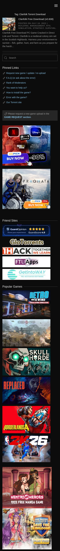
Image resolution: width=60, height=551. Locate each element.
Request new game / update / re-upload (26, 73)
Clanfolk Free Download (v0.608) (35, 19)
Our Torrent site (14, 102)
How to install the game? (18, 92)
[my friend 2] (26, 241)
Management (37, 26)
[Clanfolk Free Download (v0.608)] (8, 23)
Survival (50, 28)
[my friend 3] (26, 250)
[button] (56, 5)
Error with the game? (16, 97)
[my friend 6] (26, 261)
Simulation (24, 28)
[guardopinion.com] (26, 230)
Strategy (38, 28)
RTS (48, 26)
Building (23, 26)
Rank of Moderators (16, 82)
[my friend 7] (26, 274)
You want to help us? (16, 87)
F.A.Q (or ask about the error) (20, 78)
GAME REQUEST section (17, 117)
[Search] (30, 58)
